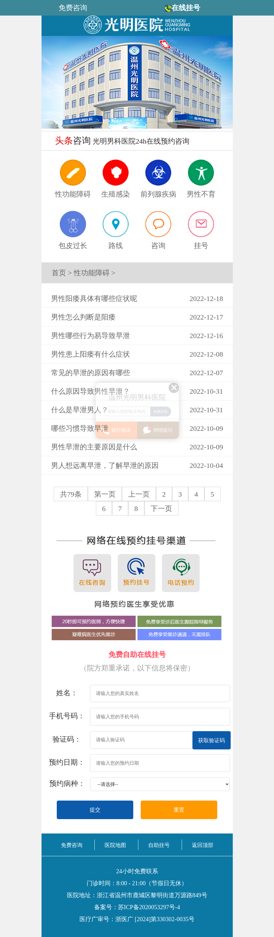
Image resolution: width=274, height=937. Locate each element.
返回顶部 (202, 845)
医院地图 (115, 845)
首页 (59, 273)
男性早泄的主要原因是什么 (94, 447)
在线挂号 (186, 8)
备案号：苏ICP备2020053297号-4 (137, 907)
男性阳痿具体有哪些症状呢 (94, 298)
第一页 (105, 494)
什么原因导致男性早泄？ (90, 391)
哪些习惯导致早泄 (79, 428)
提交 (95, 810)
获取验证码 (211, 740)
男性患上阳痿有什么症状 (90, 354)
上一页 (139, 494)
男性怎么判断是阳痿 (83, 317)
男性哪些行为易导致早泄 (90, 336)
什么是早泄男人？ (79, 410)
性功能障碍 (92, 273)
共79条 (71, 494)
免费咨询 (71, 845)
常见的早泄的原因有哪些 (90, 373)
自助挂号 (159, 845)
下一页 (161, 508)
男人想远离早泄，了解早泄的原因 (105, 465)
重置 (179, 810)
